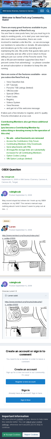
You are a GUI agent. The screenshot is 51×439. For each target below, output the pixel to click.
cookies (19, 419)
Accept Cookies (12, 434)
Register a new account (25, 382)
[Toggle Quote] (6, 295)
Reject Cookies (31, 434)
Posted (20, 195)
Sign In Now (25, 400)
